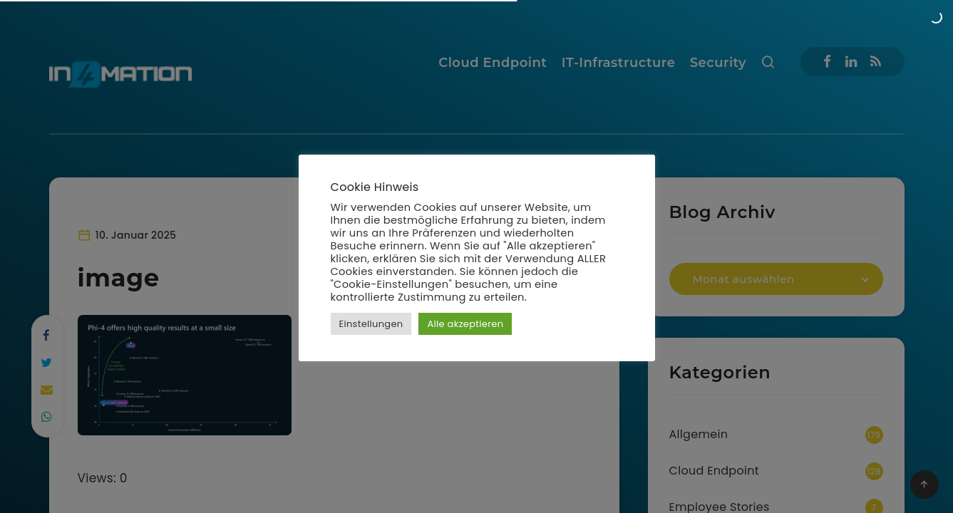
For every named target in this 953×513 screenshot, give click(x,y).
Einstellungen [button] (371, 324)
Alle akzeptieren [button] (465, 324)
